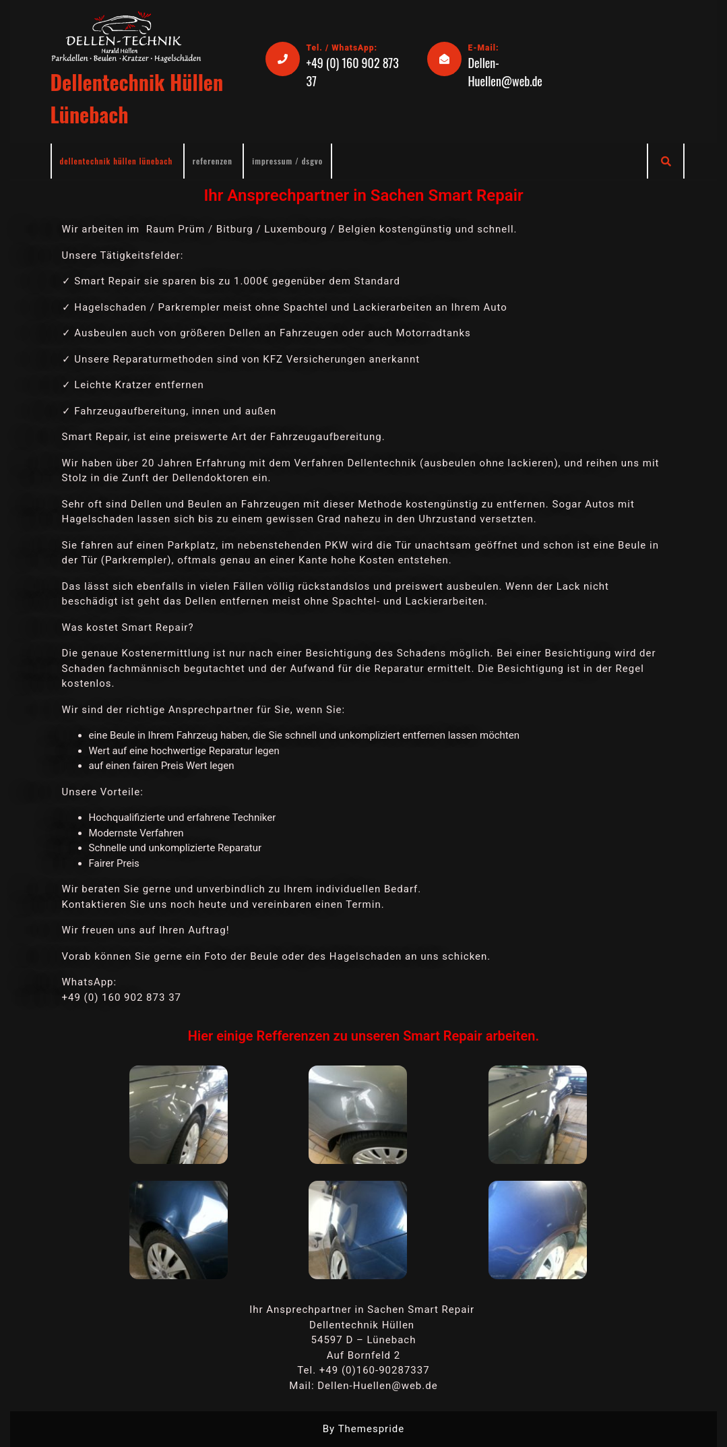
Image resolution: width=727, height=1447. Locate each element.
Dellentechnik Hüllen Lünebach (116, 160)
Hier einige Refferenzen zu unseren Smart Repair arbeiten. (363, 1036)
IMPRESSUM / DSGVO (287, 160)
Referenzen (212, 160)
